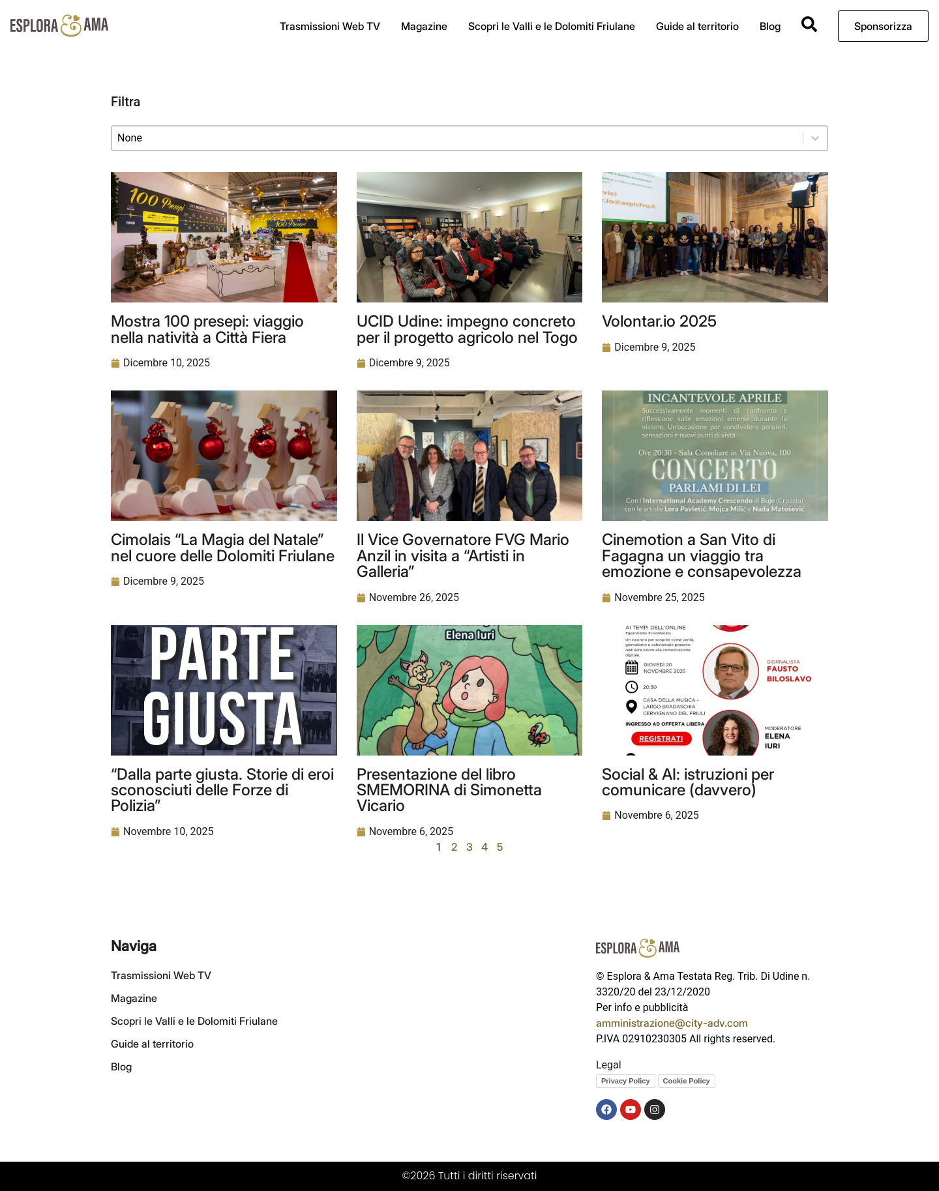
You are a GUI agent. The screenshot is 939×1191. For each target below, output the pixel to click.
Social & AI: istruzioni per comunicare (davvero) (688, 781)
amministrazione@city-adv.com (672, 1022)
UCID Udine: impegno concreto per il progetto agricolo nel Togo (467, 328)
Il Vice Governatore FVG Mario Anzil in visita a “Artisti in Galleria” (463, 555)
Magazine (424, 26)
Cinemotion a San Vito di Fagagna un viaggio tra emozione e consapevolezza (701, 555)
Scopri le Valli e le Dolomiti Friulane (551, 26)
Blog (770, 26)
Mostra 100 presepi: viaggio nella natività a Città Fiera (207, 328)
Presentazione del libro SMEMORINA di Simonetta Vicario (449, 790)
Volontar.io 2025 (659, 321)
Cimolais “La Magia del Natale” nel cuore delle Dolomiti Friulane (223, 547)
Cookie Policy (686, 1081)
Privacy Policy (625, 1081)
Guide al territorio (697, 26)
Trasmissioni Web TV (330, 26)
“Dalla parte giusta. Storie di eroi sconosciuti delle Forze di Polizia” (222, 790)
